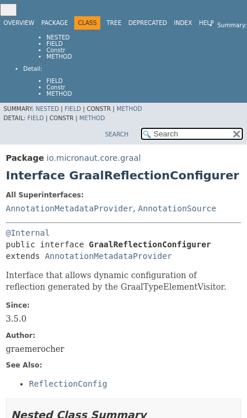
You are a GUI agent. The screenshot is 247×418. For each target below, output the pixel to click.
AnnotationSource (177, 208)
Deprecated (147, 23)
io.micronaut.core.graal (93, 158)
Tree (114, 23)
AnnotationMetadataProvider (69, 208)
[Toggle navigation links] (8, 9)
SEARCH (116, 134)
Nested (58, 37)
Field (54, 44)
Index (183, 23)
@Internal (28, 232)
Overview (18, 23)
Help (206, 23)
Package (54, 23)
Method (59, 56)
